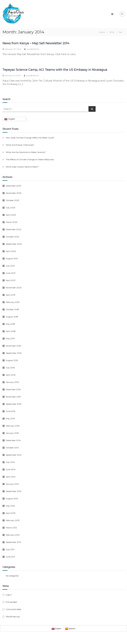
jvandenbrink (32, 49)
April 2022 (11, 251)
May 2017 (10, 338)
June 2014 (11, 469)
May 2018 (10, 324)
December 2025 (13, 185)
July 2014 (10, 462)
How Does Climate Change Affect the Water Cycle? (30, 137)
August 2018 (12, 316)
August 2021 (12, 258)
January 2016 (12, 382)
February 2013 (13, 520)
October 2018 (12, 309)
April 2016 (10, 375)
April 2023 (11, 215)
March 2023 (11, 222)
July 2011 (10, 549)
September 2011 (13, 542)
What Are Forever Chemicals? (20, 145)
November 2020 (14, 287)
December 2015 (13, 389)
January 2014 (12, 484)
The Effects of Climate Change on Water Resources (30, 159)
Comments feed (13, 609)
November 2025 (13, 193)
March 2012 (11, 527)
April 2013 (10, 513)
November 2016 (13, 346)
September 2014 (13, 455)
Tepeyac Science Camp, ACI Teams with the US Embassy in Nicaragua (54, 70)
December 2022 (13, 229)
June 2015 (10, 411)
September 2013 (13, 491)
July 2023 (10, 207)
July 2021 (10, 266)
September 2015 (13, 404)
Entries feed (11, 602)
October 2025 (12, 200)
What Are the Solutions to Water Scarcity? (26, 152)
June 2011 (10, 556)
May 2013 (10, 506)
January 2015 (12, 433)
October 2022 (12, 236)
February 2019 (13, 302)
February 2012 (13, 535)
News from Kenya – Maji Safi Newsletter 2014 (35, 43)
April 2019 (10, 295)
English (9, 119)
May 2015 (10, 418)
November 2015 (13, 396)
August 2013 (12, 498)
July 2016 (10, 367)
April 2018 (11, 331)
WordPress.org (13, 616)
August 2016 (12, 360)
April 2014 (11, 476)
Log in (9, 594)
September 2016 (13, 353)
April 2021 (10, 280)
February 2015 (12, 426)
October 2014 (12, 447)
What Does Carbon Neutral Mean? (22, 166)
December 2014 (13, 440)
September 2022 (14, 244)
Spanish (70, 629)
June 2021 (10, 273)
